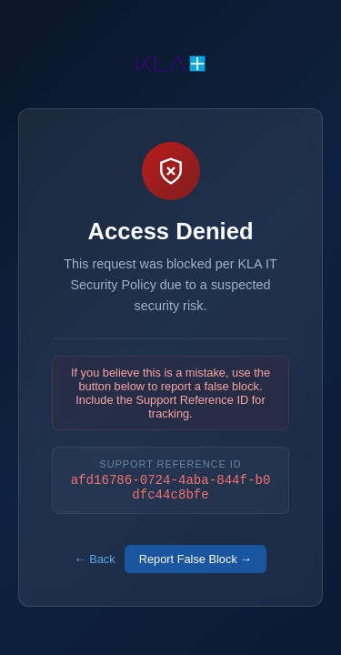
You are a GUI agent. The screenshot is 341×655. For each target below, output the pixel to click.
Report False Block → (195, 562)
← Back (95, 562)
